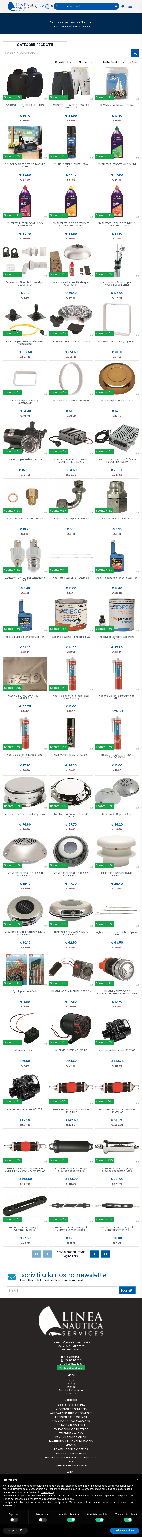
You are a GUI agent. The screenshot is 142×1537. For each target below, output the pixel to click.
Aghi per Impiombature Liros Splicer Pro (117, 933)
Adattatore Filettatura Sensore (25, 518)
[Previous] (47, 1254)
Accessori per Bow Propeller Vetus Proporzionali (25, 342)
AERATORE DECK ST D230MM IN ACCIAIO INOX (71, 874)
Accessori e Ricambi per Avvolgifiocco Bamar (117, 283)
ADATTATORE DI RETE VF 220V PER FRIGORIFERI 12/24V (117, 461)
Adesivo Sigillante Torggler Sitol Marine (25, 756)
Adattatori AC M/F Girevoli (117, 518)
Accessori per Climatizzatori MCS (71, 341)
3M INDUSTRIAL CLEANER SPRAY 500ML (71, 165)
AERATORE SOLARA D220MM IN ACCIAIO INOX (71, 933)
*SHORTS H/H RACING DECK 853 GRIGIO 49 (71, 106)
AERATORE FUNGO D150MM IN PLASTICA (116, 874)
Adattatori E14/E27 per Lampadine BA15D (25, 579)
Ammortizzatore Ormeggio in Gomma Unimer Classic (71, 1229)
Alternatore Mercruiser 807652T (117, 1050)
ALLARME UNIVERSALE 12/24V (71, 1050)
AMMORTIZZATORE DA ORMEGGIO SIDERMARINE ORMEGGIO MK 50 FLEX (25, 1169)
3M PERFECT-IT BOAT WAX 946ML (117, 164)
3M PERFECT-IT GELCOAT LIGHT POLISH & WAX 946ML (71, 224)
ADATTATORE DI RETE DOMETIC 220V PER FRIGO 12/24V (71, 461)
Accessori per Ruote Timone (117, 400)
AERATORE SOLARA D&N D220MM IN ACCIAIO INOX (25, 933)
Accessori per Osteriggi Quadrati (117, 341)
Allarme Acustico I (24, 1050)
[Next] (94, 1254)
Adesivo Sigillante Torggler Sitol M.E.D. (117, 697)
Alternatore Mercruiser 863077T (25, 1109)
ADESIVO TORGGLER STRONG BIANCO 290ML (117, 756)
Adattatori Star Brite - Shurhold (71, 578)
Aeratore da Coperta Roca (117, 814)
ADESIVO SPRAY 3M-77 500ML (71, 755)
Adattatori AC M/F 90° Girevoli (71, 518)
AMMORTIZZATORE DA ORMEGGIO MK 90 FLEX (117, 1110)
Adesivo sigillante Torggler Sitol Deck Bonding (71, 697)
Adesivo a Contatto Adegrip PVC (71, 637)
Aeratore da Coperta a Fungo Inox (25, 814)
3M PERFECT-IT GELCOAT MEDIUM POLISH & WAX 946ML (117, 224)
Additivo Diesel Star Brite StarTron (25, 637)
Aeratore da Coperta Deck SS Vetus (71, 815)
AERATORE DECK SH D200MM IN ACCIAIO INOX (25, 874)
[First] (36, 1254)
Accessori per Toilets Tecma (25, 459)
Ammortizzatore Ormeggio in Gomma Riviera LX (25, 1229)
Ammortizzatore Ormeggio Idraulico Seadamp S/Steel (117, 1169)
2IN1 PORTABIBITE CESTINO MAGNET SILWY (25, 165)
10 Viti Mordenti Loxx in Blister (117, 105)
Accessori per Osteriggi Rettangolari (24, 402)
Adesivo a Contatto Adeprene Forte (116, 638)
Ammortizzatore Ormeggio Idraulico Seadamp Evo (71, 1169)
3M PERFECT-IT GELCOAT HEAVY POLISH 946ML (25, 224)
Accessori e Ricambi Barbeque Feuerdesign (71, 283)
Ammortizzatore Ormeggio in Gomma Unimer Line (117, 1229)
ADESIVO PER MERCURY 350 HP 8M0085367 (25, 697)
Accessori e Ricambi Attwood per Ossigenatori (25, 283)
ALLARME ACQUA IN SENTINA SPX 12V (71, 991)
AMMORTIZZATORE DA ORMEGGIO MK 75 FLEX (71, 1110)
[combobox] (83, 6)
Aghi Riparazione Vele (25, 991)
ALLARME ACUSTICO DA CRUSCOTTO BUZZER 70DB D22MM (117, 992)
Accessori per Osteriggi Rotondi (71, 400)
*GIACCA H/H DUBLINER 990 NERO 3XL (25, 106)
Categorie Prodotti (35, 44)
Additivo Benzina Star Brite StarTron (117, 578)
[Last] (105, 1254)
